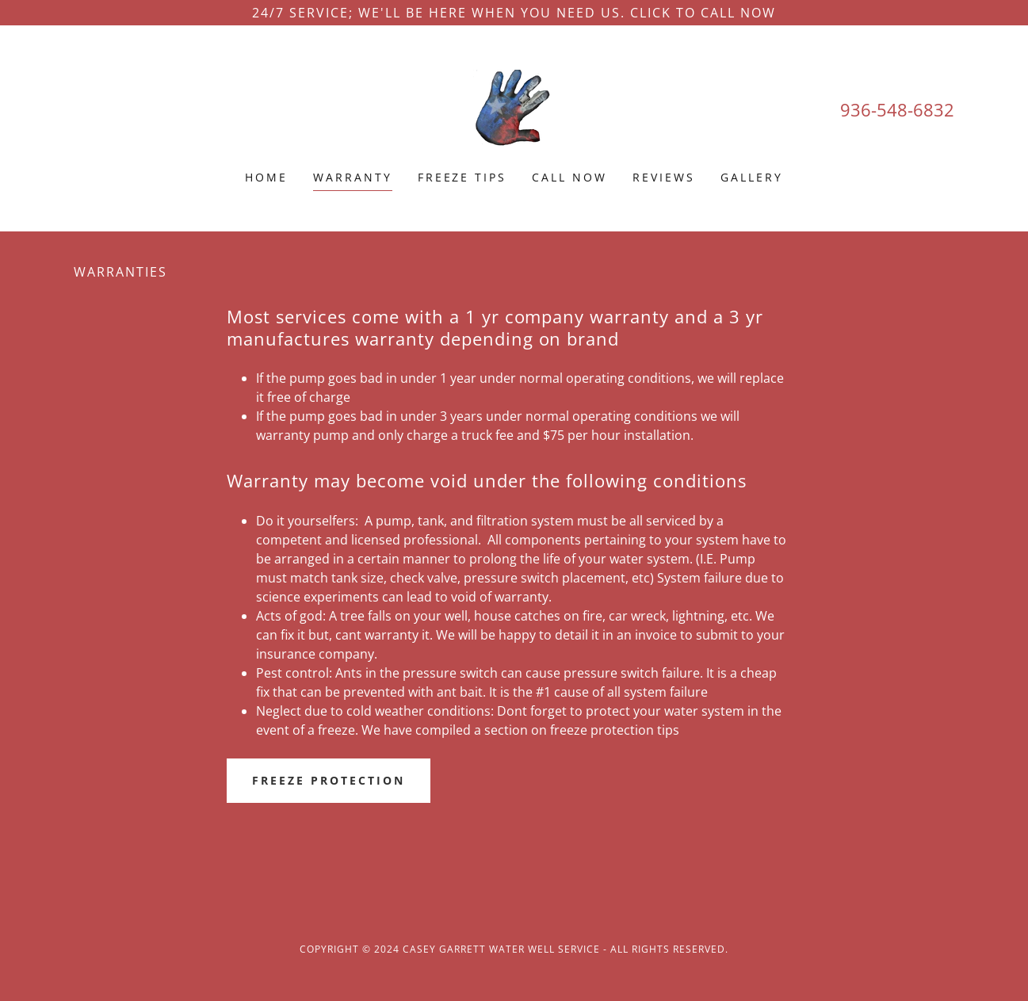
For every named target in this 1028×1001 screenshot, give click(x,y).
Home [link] (266, 177)
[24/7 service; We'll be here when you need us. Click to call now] (514, 12)
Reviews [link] (663, 177)
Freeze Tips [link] (462, 177)
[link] (513, 108)
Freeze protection (328, 780)
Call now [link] (569, 177)
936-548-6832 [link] (897, 109)
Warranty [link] (352, 177)
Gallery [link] (751, 177)
